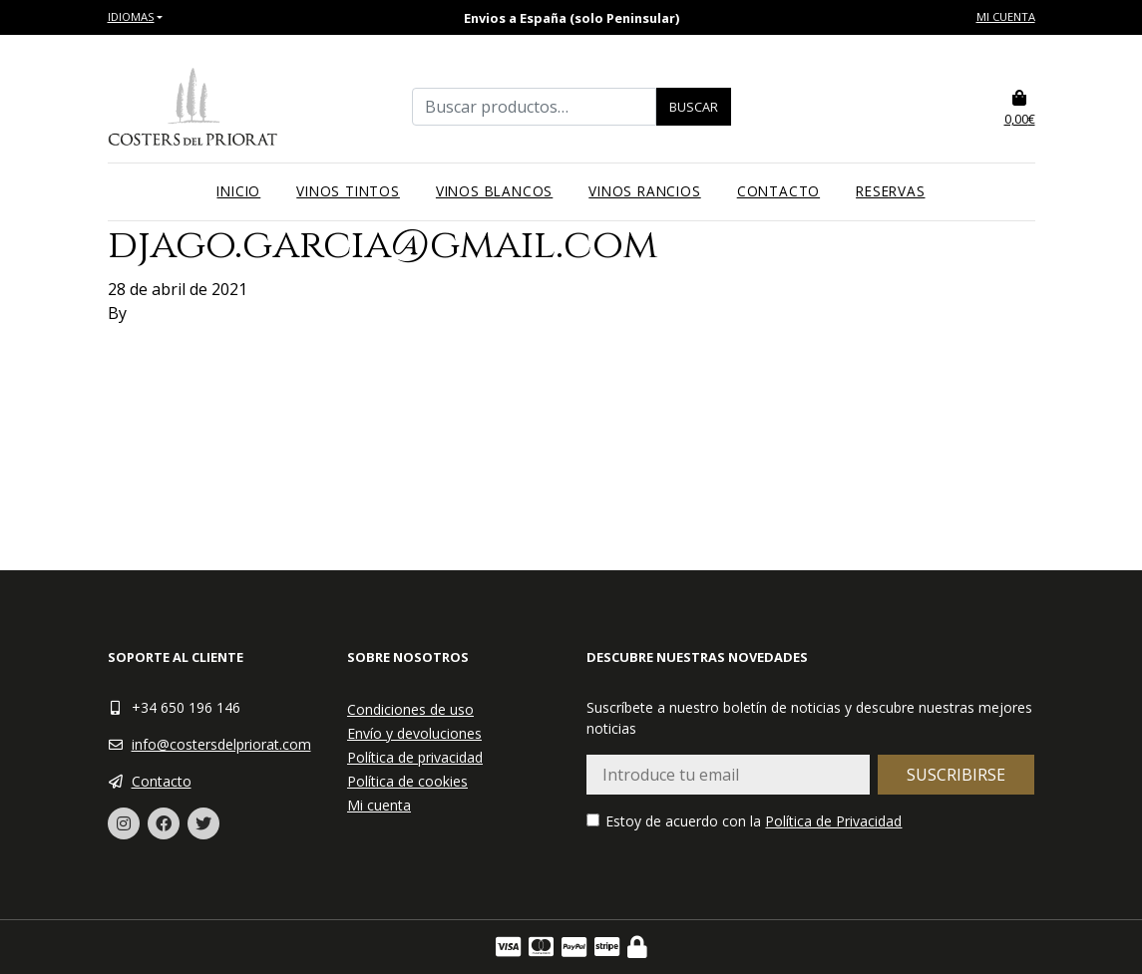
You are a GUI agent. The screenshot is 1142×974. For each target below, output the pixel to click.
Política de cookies (407, 781)
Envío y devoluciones (414, 733)
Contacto (778, 190)
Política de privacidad (415, 757)
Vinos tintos (348, 190)
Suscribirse (956, 775)
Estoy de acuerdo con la (744, 821)
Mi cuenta (1005, 16)
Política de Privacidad (833, 821)
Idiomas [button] (131, 16)
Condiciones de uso (410, 709)
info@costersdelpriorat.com (221, 744)
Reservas (890, 190)
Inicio (238, 190)
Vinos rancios (644, 190)
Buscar (693, 107)
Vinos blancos (494, 190)
